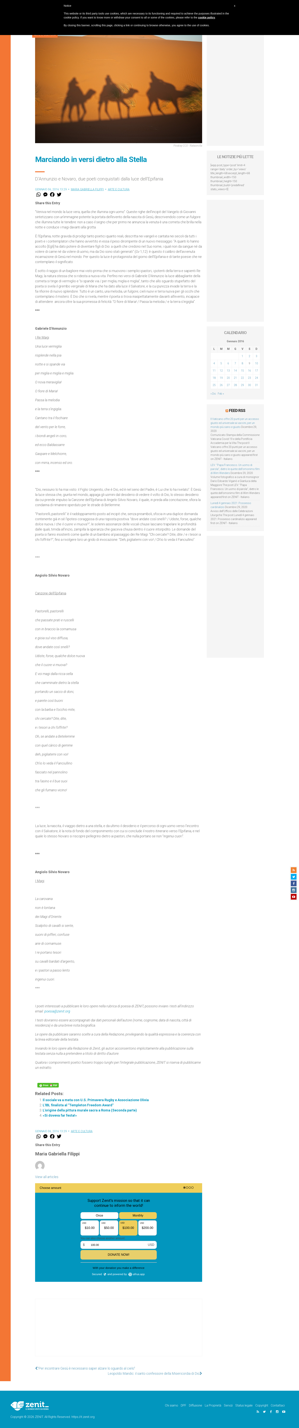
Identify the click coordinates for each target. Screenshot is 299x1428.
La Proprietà (213, 1405)
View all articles (46, 1177)
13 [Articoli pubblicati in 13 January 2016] (228, 370)
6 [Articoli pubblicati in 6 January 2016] (228, 363)
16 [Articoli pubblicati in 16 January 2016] (249, 370)
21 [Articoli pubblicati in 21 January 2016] (235, 377)
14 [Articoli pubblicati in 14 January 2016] (235, 370)
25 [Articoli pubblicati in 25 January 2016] (214, 385)
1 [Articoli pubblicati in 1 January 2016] (242, 356)
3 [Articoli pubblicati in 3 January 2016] (256, 356)
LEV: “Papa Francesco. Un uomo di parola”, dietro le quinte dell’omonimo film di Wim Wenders (235, 469)
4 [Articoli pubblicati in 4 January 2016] (214, 363)
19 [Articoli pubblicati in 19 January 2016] (221, 377)
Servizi (228, 1405)
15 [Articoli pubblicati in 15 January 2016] (242, 370)
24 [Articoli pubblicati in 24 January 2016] (256, 377)
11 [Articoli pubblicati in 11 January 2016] (214, 370)
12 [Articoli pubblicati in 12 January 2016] (221, 370)
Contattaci (278, 1405)
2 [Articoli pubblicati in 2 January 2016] (249, 356)
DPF (183, 1405)
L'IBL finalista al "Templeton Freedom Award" (78, 1105)
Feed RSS (237, 410)
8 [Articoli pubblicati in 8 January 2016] (242, 363)
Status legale (244, 1405)
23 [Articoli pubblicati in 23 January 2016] (249, 377)
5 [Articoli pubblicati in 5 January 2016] (221, 363)
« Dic (213, 393)
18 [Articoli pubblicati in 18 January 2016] (214, 377)
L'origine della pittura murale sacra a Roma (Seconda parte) (90, 1110)
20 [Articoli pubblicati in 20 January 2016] (228, 377)
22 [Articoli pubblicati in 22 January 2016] (242, 377)
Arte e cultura (119, 189)
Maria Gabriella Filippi (87, 189)
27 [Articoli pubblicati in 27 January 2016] (228, 385)
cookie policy (206, 17)
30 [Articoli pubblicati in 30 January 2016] (249, 385)
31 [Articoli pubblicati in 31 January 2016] (256, 385)
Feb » (221, 393)
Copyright (261, 1405)
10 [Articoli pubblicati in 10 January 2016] (256, 363)
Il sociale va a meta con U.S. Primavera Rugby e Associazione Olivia (96, 1100)
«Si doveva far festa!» (60, 1115)
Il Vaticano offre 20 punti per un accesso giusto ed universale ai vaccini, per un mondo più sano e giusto (235, 422)
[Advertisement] (118, 1331)
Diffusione (195, 1405)
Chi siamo (171, 1405)
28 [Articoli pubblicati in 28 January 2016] (235, 385)
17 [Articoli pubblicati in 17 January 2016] (256, 370)
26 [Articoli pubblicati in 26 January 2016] (221, 385)
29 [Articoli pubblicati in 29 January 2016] (242, 385)
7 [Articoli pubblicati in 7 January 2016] (235, 363)
